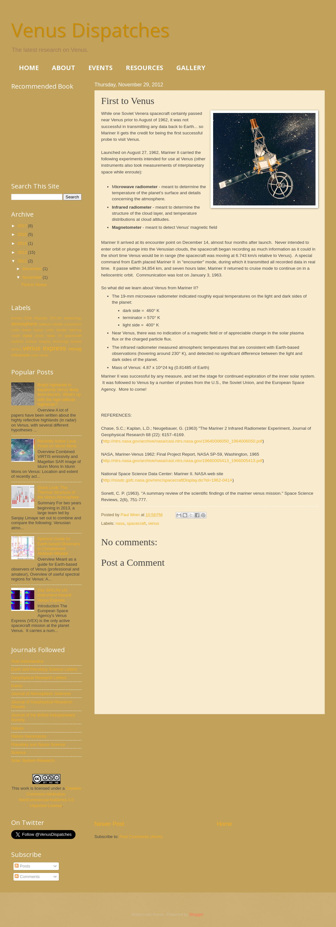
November (32, 277)
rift (60, 336)
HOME (29, 67)
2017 (23, 225)
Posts (22, 866)
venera (16, 349)
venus (153, 523)
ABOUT (63, 67)
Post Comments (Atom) (141, 836)
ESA (28, 318)
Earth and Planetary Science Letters (44, 669)
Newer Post (109, 824)
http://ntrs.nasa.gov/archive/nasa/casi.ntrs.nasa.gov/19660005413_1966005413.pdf (183, 460)
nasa (120, 523)
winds (44, 355)
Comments (27, 876)
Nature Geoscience (28, 736)
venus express (44, 348)
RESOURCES (144, 67)
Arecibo (16, 318)
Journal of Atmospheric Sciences (41, 693)
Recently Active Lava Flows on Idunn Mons (56, 443)
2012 (23, 261)
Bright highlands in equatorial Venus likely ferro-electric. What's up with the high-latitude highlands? (59, 394)
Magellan (41, 318)
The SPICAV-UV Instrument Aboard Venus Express (54, 595)
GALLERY (190, 67)
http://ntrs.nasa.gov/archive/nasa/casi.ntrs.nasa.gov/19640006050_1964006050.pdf (183, 441)
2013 (23, 252)
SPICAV (56, 318)
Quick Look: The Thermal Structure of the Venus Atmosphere (58, 492)
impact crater (44, 330)
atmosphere (24, 323)
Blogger (196, 914)
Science (18, 752)
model (15, 336)
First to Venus (34, 284)
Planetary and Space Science (38, 744)
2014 (23, 243)
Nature (17, 728)
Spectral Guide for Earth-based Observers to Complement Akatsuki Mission (58, 546)
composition (73, 324)
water (35, 355)
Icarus (16, 685)
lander (62, 330)
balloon (45, 324)
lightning (75, 330)
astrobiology (73, 318)
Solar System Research (32, 760)
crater (15, 330)
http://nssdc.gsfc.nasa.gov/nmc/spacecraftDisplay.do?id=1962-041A (168, 480)
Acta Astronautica (27, 661)
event (26, 330)
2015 (23, 234)
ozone (39, 336)
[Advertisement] (209, 767)
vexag (75, 348)
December (32, 268)
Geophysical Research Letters (38, 677)
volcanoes (20, 355)
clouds (57, 324)
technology (60, 341)
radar (51, 336)
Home (224, 824)
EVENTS (100, 67)
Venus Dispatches (90, 30)
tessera (76, 341)
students (17, 341)
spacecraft (136, 523)
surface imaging (38, 341)
